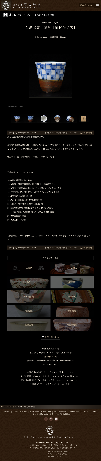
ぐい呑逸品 (72, 268)
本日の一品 (10, 407)
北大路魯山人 (29, 282)
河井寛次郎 (29, 296)
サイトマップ (30, 448)
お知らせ (23, 412)
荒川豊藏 (72, 311)
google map (50, 356)
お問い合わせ (86, 132)
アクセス (7, 412)
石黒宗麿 (29, 325)
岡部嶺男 (29, 311)
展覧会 (15, 412)
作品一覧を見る (52, 337)
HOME (3, 407)
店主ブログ (56, 414)
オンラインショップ (89, 412)
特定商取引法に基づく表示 (45, 448)
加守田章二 (72, 282)
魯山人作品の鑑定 (61, 412)
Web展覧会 (74, 412)
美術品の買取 (46, 412)
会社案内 (66, 414)
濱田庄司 (72, 296)
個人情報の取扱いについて (66, 448)
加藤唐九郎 (72, 325)
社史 (35, 414)
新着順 (29, 268)
